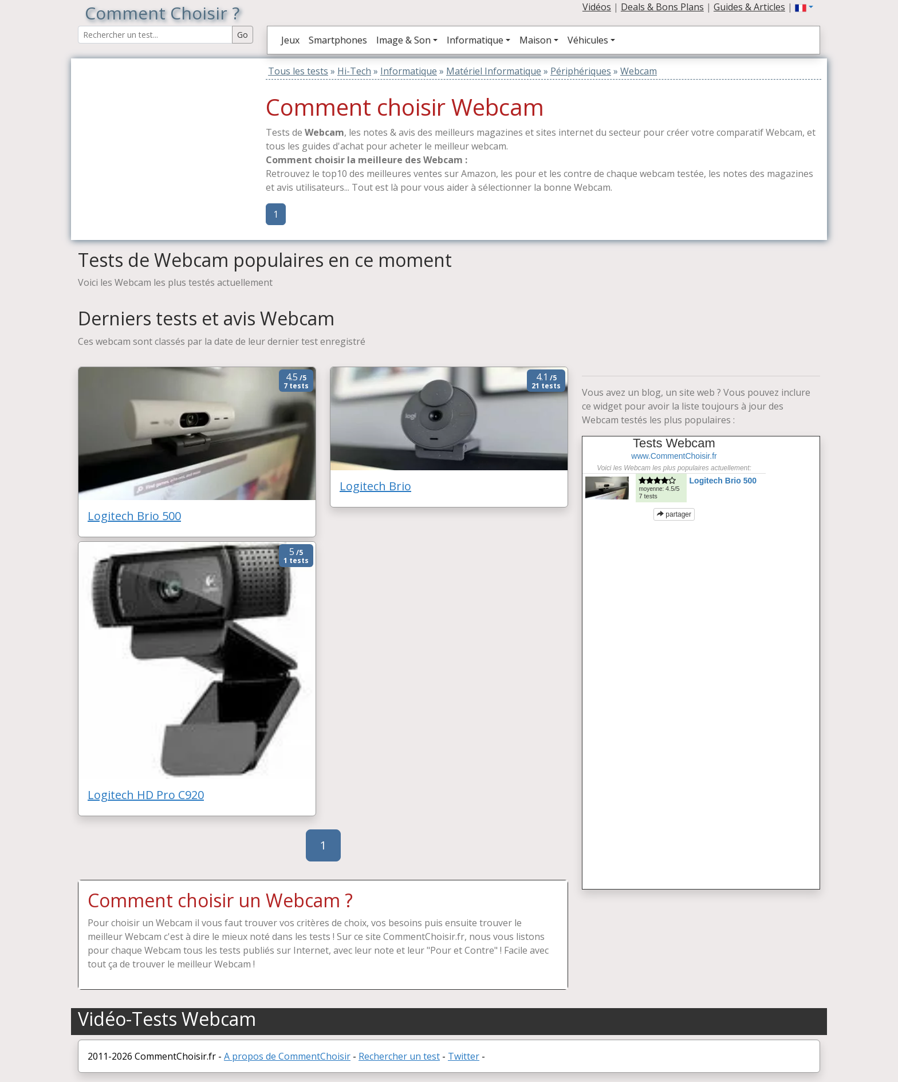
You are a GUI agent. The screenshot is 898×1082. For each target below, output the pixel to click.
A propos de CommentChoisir (287, 1056)
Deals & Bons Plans (662, 7)
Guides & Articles (749, 7)
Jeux (290, 40)
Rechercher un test (399, 1056)
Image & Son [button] (403, 40)
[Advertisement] (149, 130)
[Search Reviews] (155, 35)
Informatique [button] (475, 40)
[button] (804, 7)
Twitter (463, 1056)
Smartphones (338, 40)
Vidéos (596, 7)
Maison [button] (535, 40)
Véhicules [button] (588, 40)
